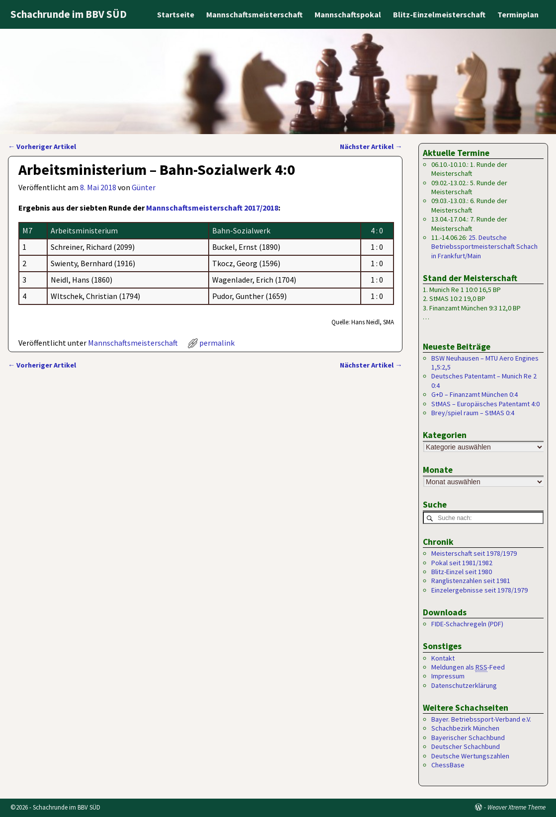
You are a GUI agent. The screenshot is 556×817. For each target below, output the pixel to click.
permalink (217, 343)
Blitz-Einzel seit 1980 (461, 571)
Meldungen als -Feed (468, 667)
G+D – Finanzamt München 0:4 (474, 394)
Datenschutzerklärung (464, 685)
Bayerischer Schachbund (468, 737)
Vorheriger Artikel (42, 146)
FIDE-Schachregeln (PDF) (467, 624)
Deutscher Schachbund (465, 747)
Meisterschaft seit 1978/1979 (474, 553)
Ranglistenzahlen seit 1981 (470, 581)
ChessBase (448, 765)
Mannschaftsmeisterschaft (254, 14)
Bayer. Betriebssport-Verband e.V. (481, 719)
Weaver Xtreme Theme (516, 808)
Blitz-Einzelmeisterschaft (439, 14)
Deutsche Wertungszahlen (470, 755)
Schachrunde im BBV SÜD (68, 14)
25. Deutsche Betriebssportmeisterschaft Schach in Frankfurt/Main (484, 246)
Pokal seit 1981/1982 (461, 562)
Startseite (175, 14)
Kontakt (443, 658)
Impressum (448, 676)
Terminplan (518, 14)
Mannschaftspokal (348, 14)
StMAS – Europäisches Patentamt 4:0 (485, 403)
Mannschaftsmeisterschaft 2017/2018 (212, 208)
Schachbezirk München (465, 728)
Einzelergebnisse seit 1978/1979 (479, 590)
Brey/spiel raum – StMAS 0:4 (472, 412)
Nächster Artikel (371, 146)
